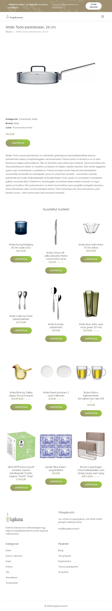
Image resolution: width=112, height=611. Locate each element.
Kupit (8, 561)
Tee (7, 572)
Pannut (9, 566)
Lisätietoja (18, 143)
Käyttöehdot (64, 561)
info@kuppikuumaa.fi (68, 528)
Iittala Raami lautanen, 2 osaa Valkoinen (56, 394)
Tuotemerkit (25, 119)
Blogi (60, 550)
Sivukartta (63, 572)
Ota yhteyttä (64, 555)
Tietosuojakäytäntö (68, 566)
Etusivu (9, 31)
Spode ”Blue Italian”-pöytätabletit (56, 469)
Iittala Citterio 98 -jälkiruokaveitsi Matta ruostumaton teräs (56, 255)
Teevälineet (11, 577)
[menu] (102, 16)
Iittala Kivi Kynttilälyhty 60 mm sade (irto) (21, 246)
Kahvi (8, 550)
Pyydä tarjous (94, 5)
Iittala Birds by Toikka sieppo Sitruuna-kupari (21, 394)
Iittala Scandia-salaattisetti (56, 326)
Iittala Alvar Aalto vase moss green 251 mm (91, 326)
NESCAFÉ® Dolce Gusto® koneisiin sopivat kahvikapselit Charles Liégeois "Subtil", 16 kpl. (21, 472)
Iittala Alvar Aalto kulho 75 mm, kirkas (91, 246)
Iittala (34, 119)
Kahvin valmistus (14, 555)
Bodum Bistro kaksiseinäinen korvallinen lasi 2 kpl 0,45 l (91, 397)
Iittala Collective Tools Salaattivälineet (21, 318)
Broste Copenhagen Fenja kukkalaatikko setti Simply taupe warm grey (91, 470)
